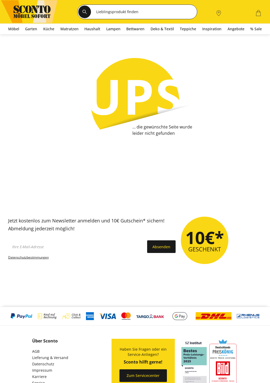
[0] (245, 12)
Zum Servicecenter (143, 375)
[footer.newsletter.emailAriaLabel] (76, 246)
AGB (36, 351)
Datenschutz (43, 363)
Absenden (161, 246)
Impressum (42, 370)
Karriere (39, 376)
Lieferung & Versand (50, 357)
